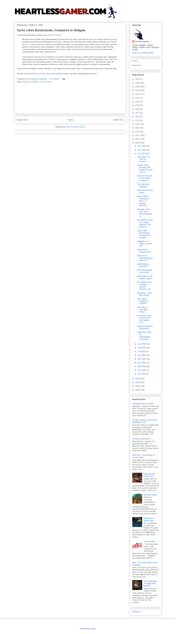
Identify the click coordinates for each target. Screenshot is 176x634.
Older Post (118, 120)
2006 (137, 386)
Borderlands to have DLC (143, 265)
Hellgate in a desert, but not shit (144, 243)
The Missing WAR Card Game (144, 271)
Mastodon (136, 612)
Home (71, 120)
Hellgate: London (39, 82)
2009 (137, 143)
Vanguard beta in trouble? (143, 403)
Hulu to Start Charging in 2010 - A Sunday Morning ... (143, 201)
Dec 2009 (142, 146)
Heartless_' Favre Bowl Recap (144, 294)
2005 (137, 390)
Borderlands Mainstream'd (144, 251)
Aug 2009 (142, 348)
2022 (137, 94)
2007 (137, 382)
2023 (137, 90)
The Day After (150, 541)
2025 (137, 83)
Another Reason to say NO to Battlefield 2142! (144, 421)
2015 (137, 120)
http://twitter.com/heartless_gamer (145, 277)
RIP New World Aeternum (150, 496)
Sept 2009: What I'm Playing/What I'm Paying (144, 335)
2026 (137, 79)
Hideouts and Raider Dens (149, 475)
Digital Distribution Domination (145, 327)
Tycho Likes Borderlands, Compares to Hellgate (143, 234)
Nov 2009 (142, 150)
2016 (137, 116)
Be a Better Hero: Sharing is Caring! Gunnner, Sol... (144, 285)
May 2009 (142, 359)
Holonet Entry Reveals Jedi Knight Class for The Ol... (145, 168)
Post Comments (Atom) (75, 127)
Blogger (93, 629)
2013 (137, 128)
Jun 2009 (142, 355)
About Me (136, 65)
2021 (137, 98)
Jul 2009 (141, 351)
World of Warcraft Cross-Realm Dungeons (144, 178)
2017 (137, 113)
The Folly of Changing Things (142, 309)
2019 (137, 105)
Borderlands (26, 82)
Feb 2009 (142, 370)
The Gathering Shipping (143, 185)
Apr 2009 (142, 362)
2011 (137, 135)
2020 (137, 101)
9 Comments (54, 79)
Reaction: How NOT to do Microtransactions (144, 212)
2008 (137, 379)
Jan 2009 (142, 374)
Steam (49, 82)
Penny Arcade (55, 35)
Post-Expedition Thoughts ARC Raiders (150, 583)
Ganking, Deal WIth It (141, 439)
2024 (137, 86)
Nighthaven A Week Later (149, 519)
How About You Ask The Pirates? (143, 159)
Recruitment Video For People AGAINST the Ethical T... (145, 223)
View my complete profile (143, 53)
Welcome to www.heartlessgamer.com (145, 258)
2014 (137, 124)
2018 (137, 109)
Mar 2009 (142, 366)
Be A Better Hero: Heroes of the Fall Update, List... (144, 319)
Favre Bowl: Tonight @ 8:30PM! (142, 301)
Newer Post (22, 120)
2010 (137, 139)
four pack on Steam (43, 74)
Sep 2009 (142, 344)
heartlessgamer (142, 41)
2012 (137, 132)
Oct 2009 (142, 153)
